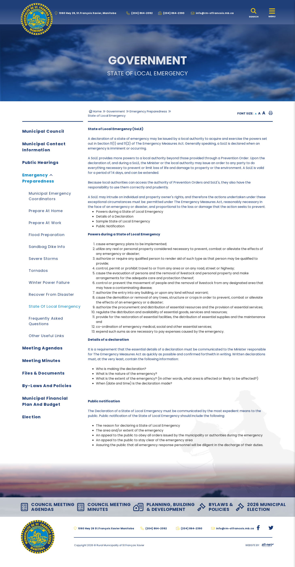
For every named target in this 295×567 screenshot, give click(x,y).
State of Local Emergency (107, 116)
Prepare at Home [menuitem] (46, 210)
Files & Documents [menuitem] (43, 373)
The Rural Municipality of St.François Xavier (36, 19)
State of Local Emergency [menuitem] (55, 306)
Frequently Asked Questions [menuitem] (46, 321)
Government (115, 111)
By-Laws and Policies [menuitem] (46, 386)
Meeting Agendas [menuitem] (42, 348)
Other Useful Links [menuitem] (46, 335)
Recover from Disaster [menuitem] (51, 294)
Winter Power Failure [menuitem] (49, 282)
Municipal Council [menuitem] (43, 131)
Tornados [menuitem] (38, 270)
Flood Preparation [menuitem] (47, 234)
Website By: (259, 546)
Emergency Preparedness (148, 111)
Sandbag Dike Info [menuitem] (47, 246)
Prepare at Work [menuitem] (45, 222)
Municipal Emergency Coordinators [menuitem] (50, 196)
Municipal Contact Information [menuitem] (44, 147)
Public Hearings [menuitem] (40, 162)
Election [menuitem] (31, 417)
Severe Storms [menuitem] (43, 258)
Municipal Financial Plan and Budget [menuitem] (45, 401)
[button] (51, 175)
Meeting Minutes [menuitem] (41, 360)
